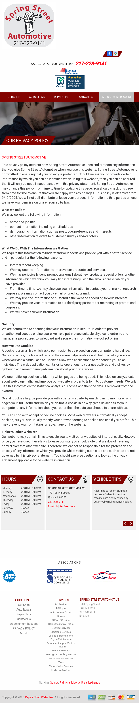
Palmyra (65, 682)
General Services (61, 650)
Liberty (75, 682)
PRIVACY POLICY (24, 628)
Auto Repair (37, 97)
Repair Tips (61, 97)
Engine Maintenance (60, 639)
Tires (61, 662)
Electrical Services (61, 628)
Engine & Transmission (61, 635)
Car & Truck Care (61, 620)
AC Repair (61, 608)
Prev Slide (125, 523)
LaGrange (94, 682)
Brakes (61, 616)
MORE (24, 633)
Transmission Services (61, 666)
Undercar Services (60, 670)
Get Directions (67, 506)
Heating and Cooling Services (61, 654)
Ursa (84, 682)
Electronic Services (61, 632)
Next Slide (130, 523)
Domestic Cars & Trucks (60, 624)
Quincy (54, 682)
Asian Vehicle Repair (61, 612)
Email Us (53, 506)
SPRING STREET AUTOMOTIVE (24, 157)
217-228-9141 (91, 63)
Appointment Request (116, 97)
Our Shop (14, 97)
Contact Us (85, 97)
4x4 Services (61, 604)
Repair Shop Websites (39, 697)
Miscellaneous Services (61, 658)
